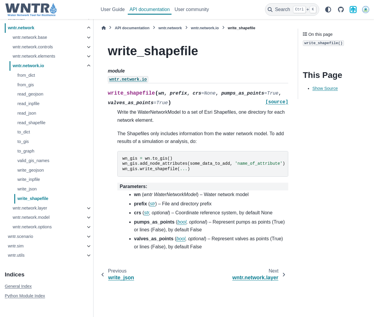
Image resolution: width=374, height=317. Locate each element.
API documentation (150, 9)
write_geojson (30, 170)
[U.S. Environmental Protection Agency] (365, 9)
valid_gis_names (33, 160)
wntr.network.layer (30, 208)
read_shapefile (31, 122)
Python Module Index (25, 295)
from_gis (25, 84)
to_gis (23, 141)
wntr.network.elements (34, 56)
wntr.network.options (32, 226)
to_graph (25, 151)
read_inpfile (28, 103)
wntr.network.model (31, 217)
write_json (27, 189)
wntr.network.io (28, 65)
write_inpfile (28, 179)
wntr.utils (16, 255)
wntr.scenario (20, 236)
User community (191, 9)
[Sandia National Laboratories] (353, 9)
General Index (18, 286)
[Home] (104, 28)
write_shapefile (32, 198)
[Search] (292, 9)
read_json (26, 113)
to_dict (23, 132)
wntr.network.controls (33, 46)
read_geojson (30, 94)
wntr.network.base (30, 37)
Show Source (325, 88)
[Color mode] (328, 9)
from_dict (26, 75)
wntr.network (21, 27)
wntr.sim (16, 246)
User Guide (113, 9)
